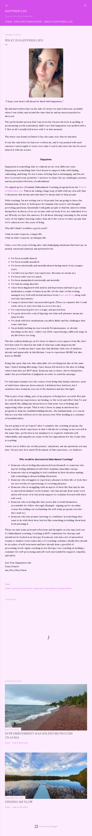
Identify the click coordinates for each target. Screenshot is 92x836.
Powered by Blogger (46, 826)
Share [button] (7, 584)
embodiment (26, 588)
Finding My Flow (19, 802)
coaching (15, 588)
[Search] (85, 5)
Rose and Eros (66, 295)
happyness (38, 588)
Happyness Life (16, 11)
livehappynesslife (64, 588)
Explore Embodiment (28, 21)
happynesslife (50, 588)
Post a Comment (20, 743)
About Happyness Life (58, 21)
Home (8, 21)
